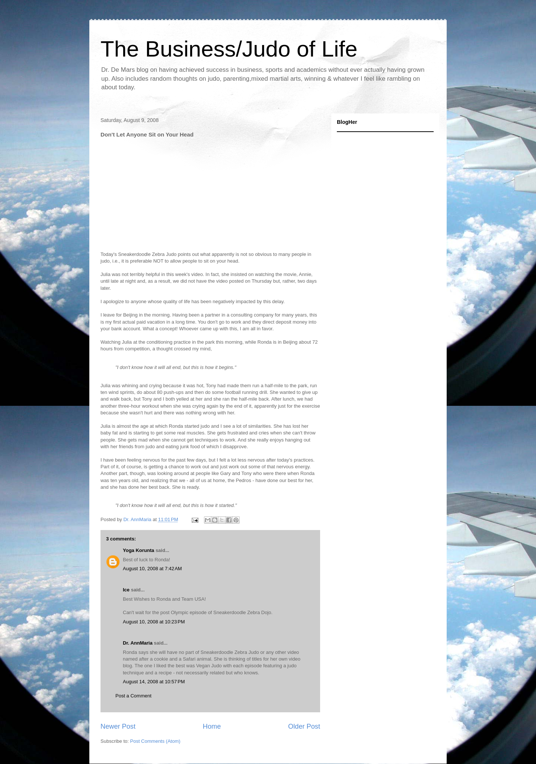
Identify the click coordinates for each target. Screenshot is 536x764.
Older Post (304, 726)
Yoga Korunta (138, 550)
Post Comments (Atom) (155, 741)
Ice (126, 590)
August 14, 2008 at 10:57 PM (154, 681)
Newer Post (117, 726)
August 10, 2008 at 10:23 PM (154, 622)
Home (212, 726)
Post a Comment (133, 696)
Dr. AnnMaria (138, 643)
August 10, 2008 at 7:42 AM (152, 568)
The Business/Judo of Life (228, 48)
